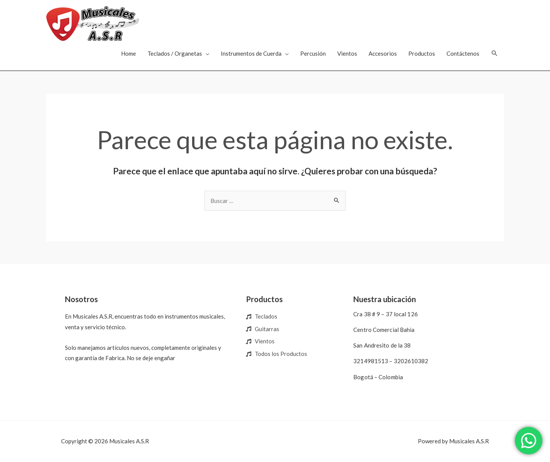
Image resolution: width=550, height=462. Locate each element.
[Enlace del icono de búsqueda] (494, 53)
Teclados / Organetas (174, 53)
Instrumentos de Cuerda (251, 53)
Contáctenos (462, 53)
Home (128, 53)
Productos (421, 53)
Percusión (313, 53)
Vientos (347, 53)
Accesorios (383, 53)
